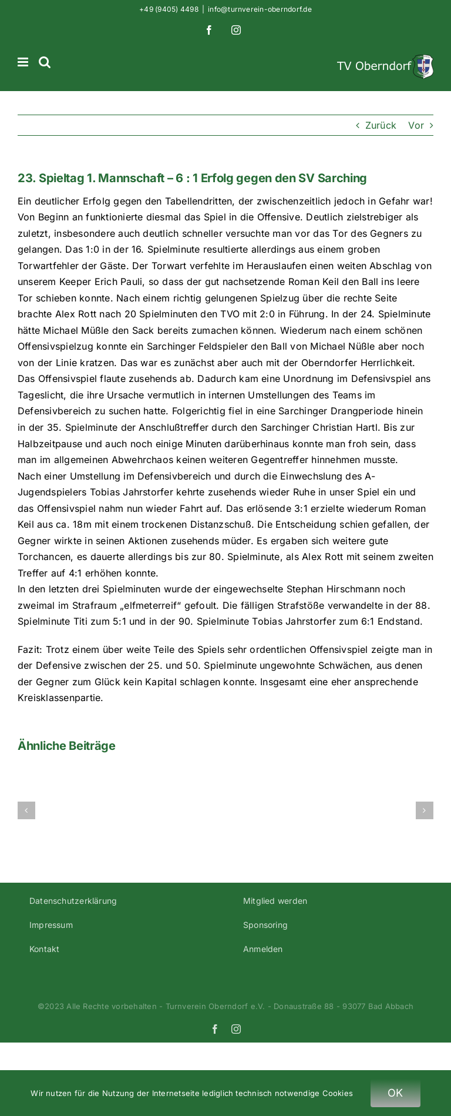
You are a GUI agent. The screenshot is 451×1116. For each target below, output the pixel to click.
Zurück (380, 125)
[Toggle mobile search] (45, 62)
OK (395, 1093)
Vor (416, 125)
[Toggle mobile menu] (24, 62)
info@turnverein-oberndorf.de (260, 9)
